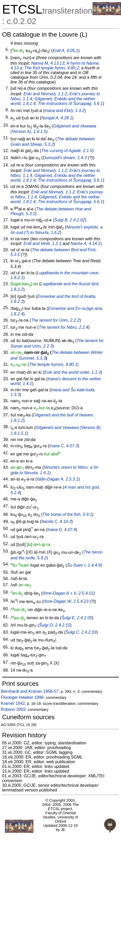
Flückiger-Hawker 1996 (22, 697)
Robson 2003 (13, 709)
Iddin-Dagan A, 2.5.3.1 (57, 479)
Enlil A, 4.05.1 (65, 50)
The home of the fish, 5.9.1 (67, 514)
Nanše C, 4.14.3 (56, 521)
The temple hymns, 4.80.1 (53, 364)
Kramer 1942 (13, 703)
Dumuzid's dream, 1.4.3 (65, 157)
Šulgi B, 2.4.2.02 (69, 220)
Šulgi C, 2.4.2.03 (80, 632)
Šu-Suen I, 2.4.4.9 (83, 565)
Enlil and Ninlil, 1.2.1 (42, 243)
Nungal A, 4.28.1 (56, 118)
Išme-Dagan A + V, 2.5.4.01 (68, 593)
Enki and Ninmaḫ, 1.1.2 (45, 94)
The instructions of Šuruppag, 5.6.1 (70, 103)
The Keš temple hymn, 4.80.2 (52, 68)
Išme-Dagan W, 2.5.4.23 (65, 601)
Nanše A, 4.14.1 (85, 243)
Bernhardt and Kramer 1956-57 (29, 691)
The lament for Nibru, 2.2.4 (63, 327)
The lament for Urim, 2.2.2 (55, 320)
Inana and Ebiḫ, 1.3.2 (64, 110)
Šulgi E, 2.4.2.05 (77, 618)
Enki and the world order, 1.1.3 (72, 372)
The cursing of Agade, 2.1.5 (66, 150)
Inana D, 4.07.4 (61, 529)
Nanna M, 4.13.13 (47, 63)
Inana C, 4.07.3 (63, 446)
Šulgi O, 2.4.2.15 (54, 625)
